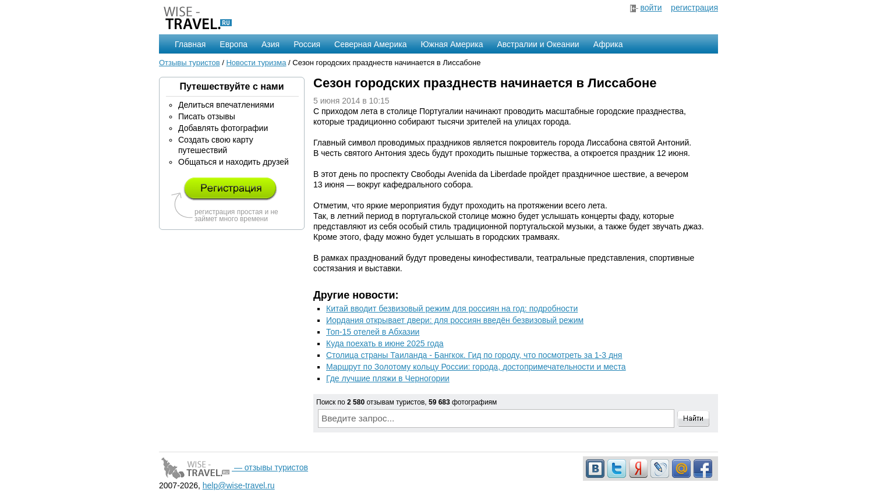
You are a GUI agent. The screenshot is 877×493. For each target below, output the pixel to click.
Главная (190, 44)
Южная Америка (451, 44)
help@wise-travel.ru (239, 485)
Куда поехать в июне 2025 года (385, 343)
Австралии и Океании (538, 44)
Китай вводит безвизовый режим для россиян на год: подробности (452, 308)
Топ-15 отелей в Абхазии (372, 331)
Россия (306, 44)
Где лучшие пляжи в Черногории (388, 378)
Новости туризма (256, 62)
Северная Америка (370, 44)
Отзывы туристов (189, 62)
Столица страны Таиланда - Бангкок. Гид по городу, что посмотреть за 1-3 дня (474, 355)
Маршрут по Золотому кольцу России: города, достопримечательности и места (476, 366)
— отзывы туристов (233, 467)
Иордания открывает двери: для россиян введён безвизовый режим (455, 320)
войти (651, 7)
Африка (608, 44)
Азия (270, 44)
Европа (233, 44)
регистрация (694, 7)
